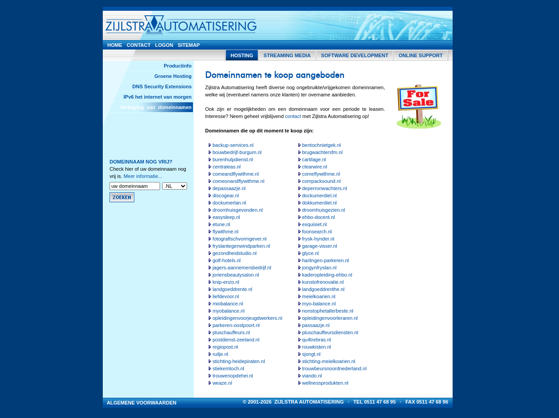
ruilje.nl (220, 354)
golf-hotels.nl (226, 260)
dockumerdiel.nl (319, 195)
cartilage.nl (314, 159)
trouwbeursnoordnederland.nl (334, 368)
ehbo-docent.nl (318, 217)
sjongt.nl (311, 354)
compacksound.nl (321, 181)
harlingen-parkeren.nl (325, 260)
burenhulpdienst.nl (232, 159)
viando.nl (312, 375)
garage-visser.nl (319, 246)
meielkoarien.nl (318, 296)
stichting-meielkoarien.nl (328, 361)
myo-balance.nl (319, 303)
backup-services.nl (232, 145)
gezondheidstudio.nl (234, 253)
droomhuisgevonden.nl (237, 210)
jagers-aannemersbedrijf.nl (241, 267)
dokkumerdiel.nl (319, 202)
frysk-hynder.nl (318, 238)
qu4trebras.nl (316, 339)
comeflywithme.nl (321, 174)
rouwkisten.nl (316, 347)
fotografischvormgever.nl (239, 238)
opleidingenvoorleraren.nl (330, 318)
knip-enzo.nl (225, 282)
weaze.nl (222, 383)
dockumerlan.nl (229, 202)
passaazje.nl (316, 325)
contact (293, 116)
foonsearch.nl (317, 231)
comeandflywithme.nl (235, 174)
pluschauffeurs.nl (231, 332)
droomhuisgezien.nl (323, 210)
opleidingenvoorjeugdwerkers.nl (247, 318)
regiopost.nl (225, 347)
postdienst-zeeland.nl (235, 339)
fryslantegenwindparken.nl (241, 246)
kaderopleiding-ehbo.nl (327, 274)
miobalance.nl (227, 303)
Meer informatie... (143, 176)
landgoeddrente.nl (232, 289)
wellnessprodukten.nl (325, 383)
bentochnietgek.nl (321, 145)
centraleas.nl (226, 166)
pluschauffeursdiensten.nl (330, 332)
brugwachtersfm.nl (322, 152)
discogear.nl (225, 195)
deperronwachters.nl (324, 188)
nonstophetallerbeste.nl (327, 311)
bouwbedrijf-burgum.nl (236, 152)
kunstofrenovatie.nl (323, 282)
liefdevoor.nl (225, 296)
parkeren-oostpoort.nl (236, 325)
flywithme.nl (225, 231)
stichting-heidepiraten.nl (238, 361)
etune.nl (221, 224)
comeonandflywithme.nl (238, 181)
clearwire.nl (314, 166)
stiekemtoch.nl (228, 368)
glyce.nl (310, 253)
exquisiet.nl (314, 224)
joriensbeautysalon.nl (235, 274)
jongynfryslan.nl (319, 267)
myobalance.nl (228, 311)
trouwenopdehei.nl (232, 375)
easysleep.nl (226, 217)
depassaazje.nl (228, 188)
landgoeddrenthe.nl (323, 289)
